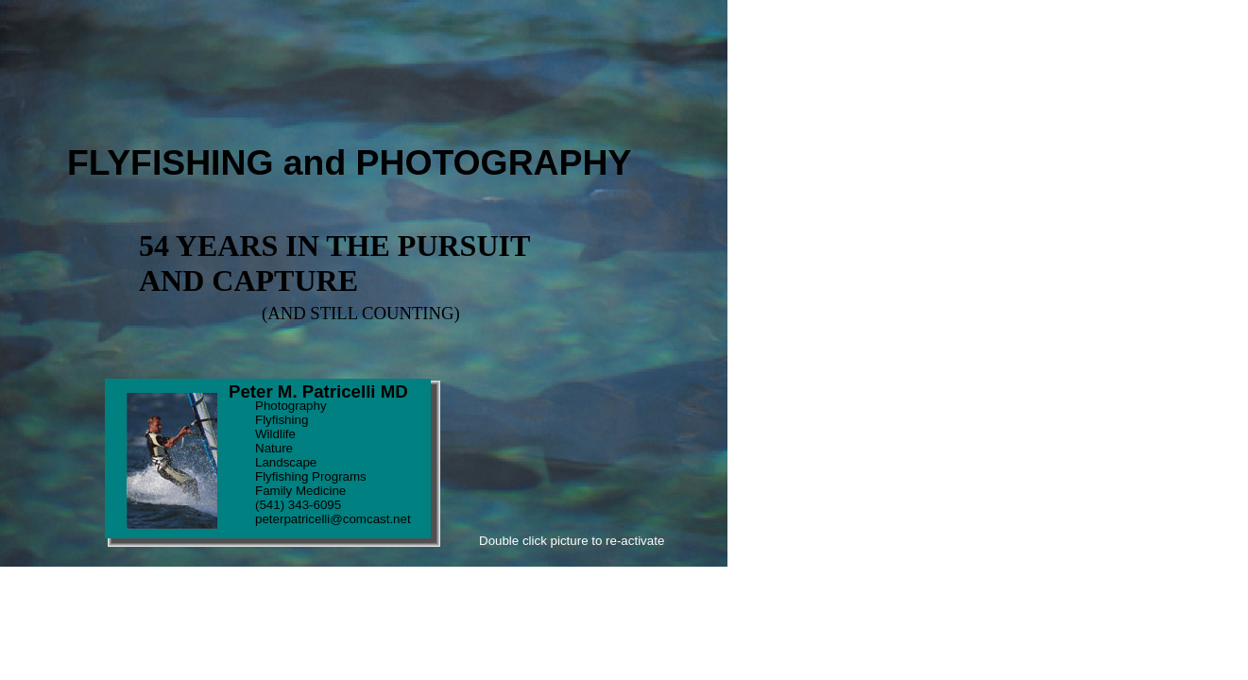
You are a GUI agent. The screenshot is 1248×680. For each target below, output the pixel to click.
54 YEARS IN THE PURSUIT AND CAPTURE (334, 263)
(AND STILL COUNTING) (361, 313)
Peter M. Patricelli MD (318, 391)
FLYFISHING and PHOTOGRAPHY (349, 162)
